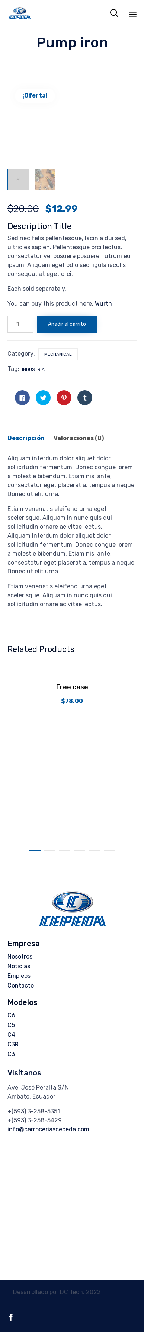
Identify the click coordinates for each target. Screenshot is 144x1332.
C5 (11, 1025)
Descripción (26, 438)
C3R (13, 1044)
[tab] (29, 438)
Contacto (20, 985)
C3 (11, 1054)
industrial (34, 369)
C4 (11, 1034)
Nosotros (19, 956)
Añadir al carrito (67, 324)
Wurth (103, 303)
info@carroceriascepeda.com (48, 1129)
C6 (11, 1015)
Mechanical (58, 354)
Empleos (19, 975)
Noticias (18, 966)
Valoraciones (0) (79, 438)
